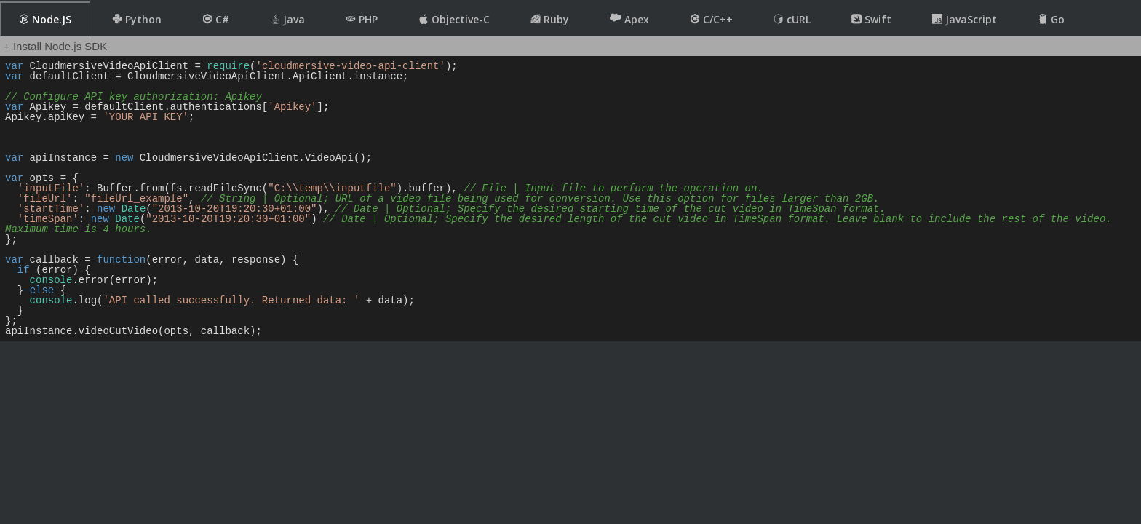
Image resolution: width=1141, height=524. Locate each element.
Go (1051, 19)
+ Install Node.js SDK (55, 46)
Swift (871, 19)
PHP (362, 19)
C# (215, 19)
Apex (629, 19)
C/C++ (711, 19)
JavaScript (964, 19)
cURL (792, 19)
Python (137, 19)
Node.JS (45, 19)
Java (287, 19)
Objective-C (454, 19)
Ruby (549, 19)
